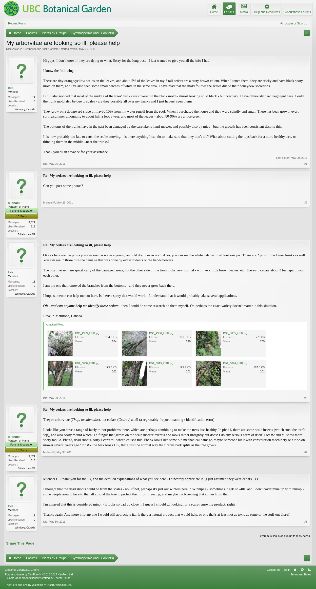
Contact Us (273, 570)
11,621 (31, 222)
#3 (305, 398)
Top (302, 571)
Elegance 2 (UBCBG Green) (22, 570)
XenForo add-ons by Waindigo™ (26, 586)
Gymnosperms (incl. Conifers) (41, 48)
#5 (305, 528)
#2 (305, 233)
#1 (305, 163)
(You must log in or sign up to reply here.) (285, 537)
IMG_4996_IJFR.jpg (161, 333)
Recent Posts (17, 23)
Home (295, 571)
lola (75, 48)
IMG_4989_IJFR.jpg (87, 333)
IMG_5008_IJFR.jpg (87, 363)
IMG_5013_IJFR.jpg (161, 363)
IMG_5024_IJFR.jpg (235, 363)
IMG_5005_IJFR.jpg (235, 333)
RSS (309, 571)
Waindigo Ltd (63, 586)
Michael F (15, 203)
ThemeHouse (62, 579)
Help (287, 570)
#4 (305, 468)
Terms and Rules (301, 575)
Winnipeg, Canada (25, 109)
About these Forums (298, 12)
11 (33, 97)
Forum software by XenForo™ (39, 575)
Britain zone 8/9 (26, 234)
